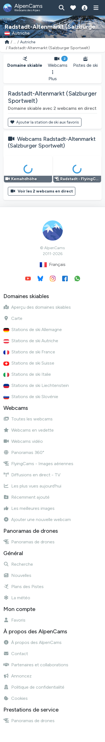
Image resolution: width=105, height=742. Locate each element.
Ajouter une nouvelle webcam (37, 519)
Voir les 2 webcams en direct (41, 191)
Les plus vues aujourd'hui (32, 486)
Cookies (15, 698)
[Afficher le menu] (96, 8)
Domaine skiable (24, 62)
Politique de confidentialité (33, 687)
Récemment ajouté (26, 497)
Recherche (18, 564)
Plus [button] (52, 75)
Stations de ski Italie (27, 374)
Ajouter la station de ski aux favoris (44, 122)
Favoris (14, 620)
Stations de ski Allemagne (32, 329)
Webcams (57, 62)
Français (53, 264)
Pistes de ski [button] (85, 62)
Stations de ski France (29, 352)
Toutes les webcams (28, 419)
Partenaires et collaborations (35, 664)
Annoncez (17, 676)
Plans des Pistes (23, 586)
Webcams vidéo (23, 441)
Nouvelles (17, 575)
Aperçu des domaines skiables (37, 307)
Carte (12, 318)
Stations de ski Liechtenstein (36, 385)
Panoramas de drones (29, 541)
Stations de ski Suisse (28, 363)
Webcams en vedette (28, 430)
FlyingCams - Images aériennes (38, 463)
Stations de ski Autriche (30, 340)
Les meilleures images (29, 508)
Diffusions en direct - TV (31, 474)
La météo (16, 597)
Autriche (27, 42)
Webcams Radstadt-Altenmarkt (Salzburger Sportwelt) (51, 142)
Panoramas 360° (23, 452)
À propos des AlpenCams (32, 642)
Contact (15, 653)
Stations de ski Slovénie (30, 396)
